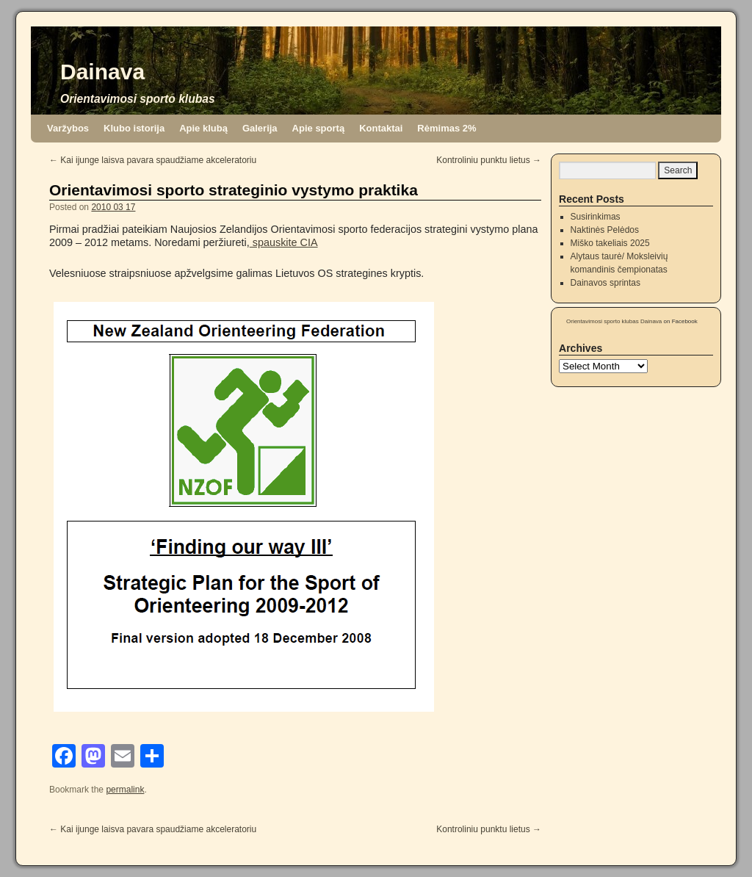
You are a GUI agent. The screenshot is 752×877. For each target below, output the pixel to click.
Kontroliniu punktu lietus (488, 160)
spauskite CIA (284, 242)
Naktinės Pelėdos (605, 230)
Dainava (102, 71)
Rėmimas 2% (446, 128)
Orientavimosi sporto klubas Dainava (614, 321)
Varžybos (68, 128)
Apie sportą (318, 128)
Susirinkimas (596, 217)
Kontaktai (380, 128)
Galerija (260, 128)
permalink (125, 789)
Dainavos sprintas (605, 283)
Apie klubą (203, 128)
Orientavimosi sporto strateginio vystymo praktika (233, 189)
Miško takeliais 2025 (610, 243)
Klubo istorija (134, 128)
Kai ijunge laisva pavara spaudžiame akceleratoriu (152, 160)
